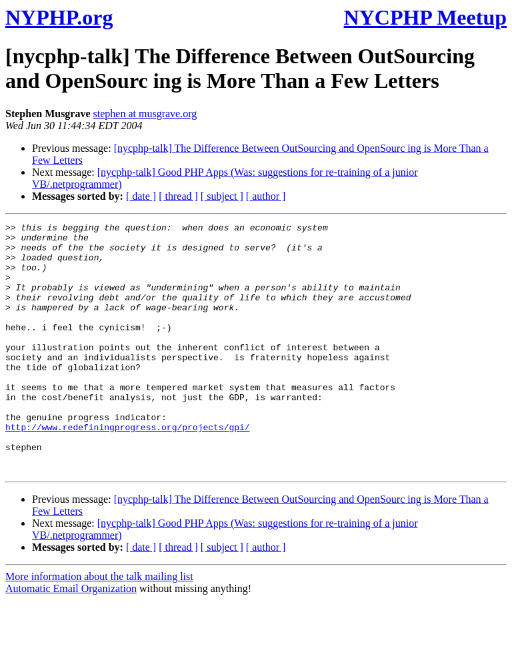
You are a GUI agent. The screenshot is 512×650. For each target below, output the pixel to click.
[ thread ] (178, 196)
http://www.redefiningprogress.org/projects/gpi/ (127, 469)
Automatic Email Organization (71, 638)
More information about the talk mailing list (99, 626)
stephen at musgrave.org (145, 113)
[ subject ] (222, 196)
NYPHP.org (59, 17)
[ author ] (266, 196)
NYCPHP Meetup (425, 17)
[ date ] (141, 196)
